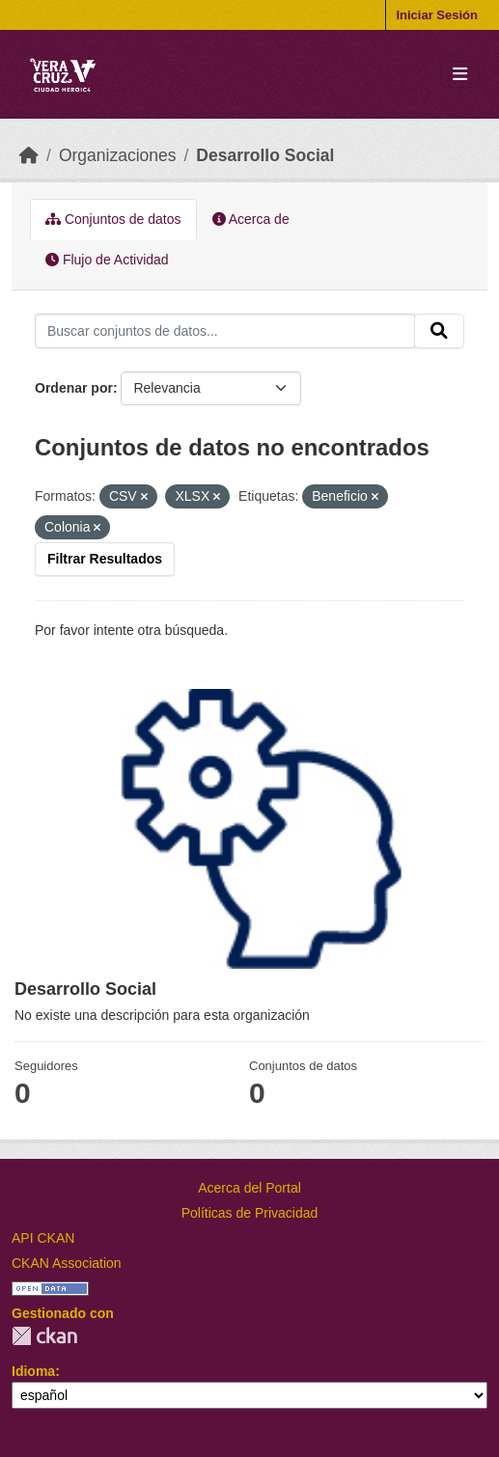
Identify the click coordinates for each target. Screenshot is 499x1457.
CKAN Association (67, 1263)
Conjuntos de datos (113, 219)
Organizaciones (118, 155)
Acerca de (251, 219)
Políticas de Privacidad (250, 1213)
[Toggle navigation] (460, 75)
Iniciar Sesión (437, 15)
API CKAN (43, 1238)
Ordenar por (74, 388)
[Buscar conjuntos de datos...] (225, 331)
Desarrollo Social (265, 155)
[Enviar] (439, 331)
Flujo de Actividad (107, 259)
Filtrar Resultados (104, 558)
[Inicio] (29, 155)
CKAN (44, 1336)
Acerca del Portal (249, 1188)
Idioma (33, 1371)
